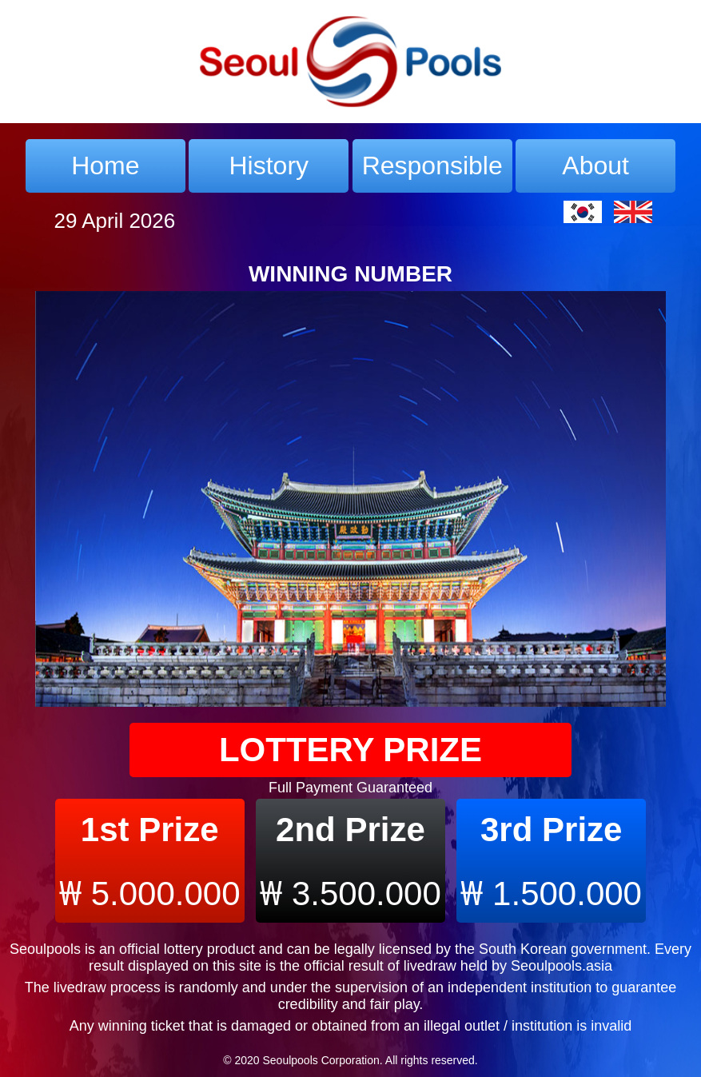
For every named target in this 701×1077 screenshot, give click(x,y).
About (595, 165)
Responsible (432, 165)
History (269, 165)
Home (105, 165)
